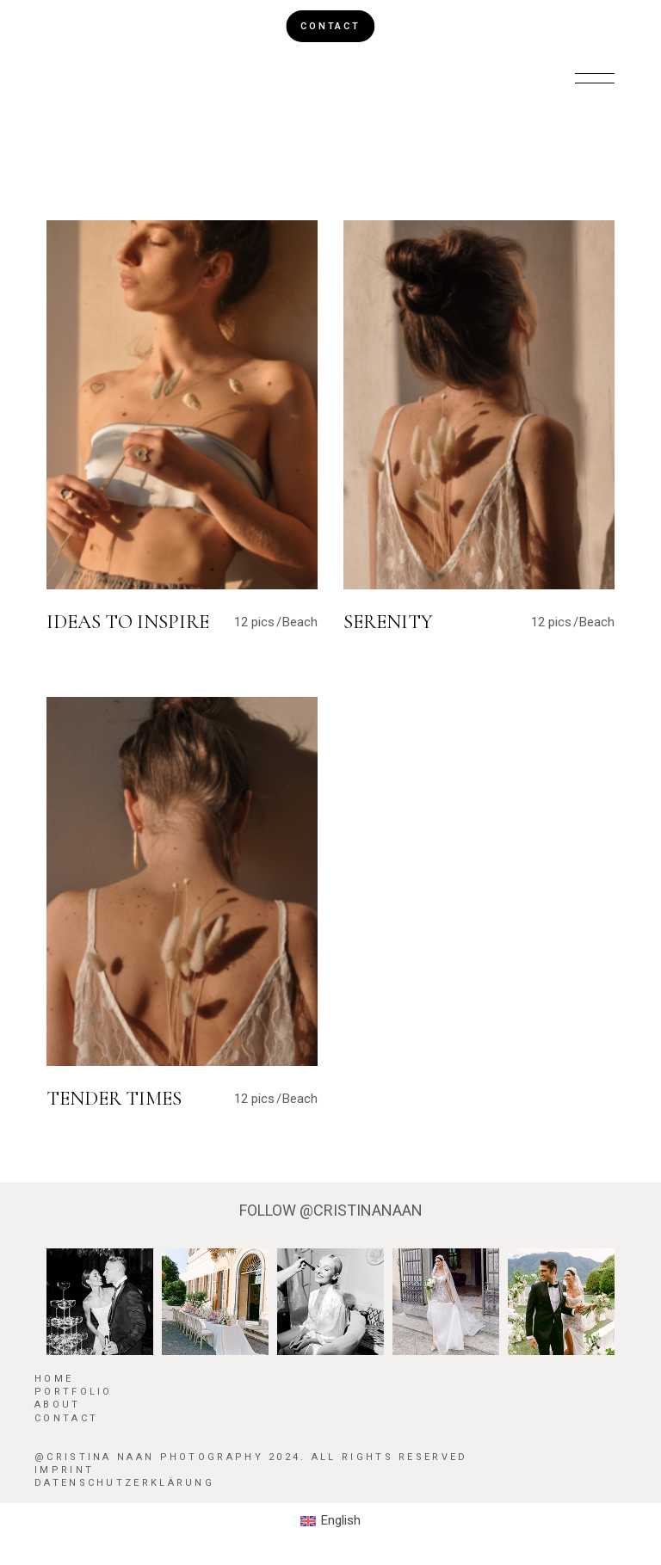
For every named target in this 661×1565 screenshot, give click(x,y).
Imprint (64, 1470)
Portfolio (73, 1391)
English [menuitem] (341, 1520)
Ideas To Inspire (127, 622)
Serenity (388, 622)
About (57, 1404)
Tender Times (114, 1099)
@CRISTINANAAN (361, 1210)
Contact (66, 1418)
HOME (53, 1378)
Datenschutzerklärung (124, 1482)
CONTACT (330, 26)
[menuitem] (330, 1521)
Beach (300, 622)
